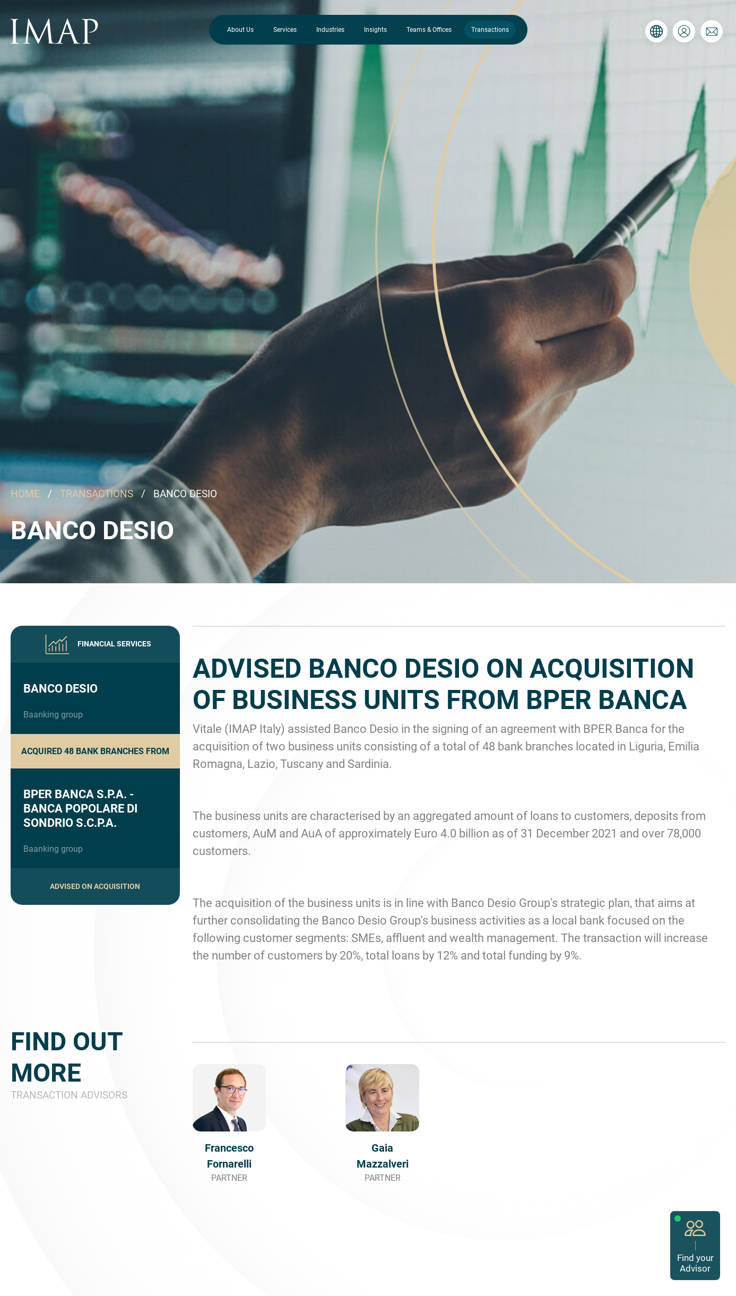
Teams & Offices (429, 29)
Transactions (490, 29)
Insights (375, 29)
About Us (240, 29)
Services (285, 29)
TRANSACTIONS (96, 494)
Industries (330, 29)
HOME (25, 494)
